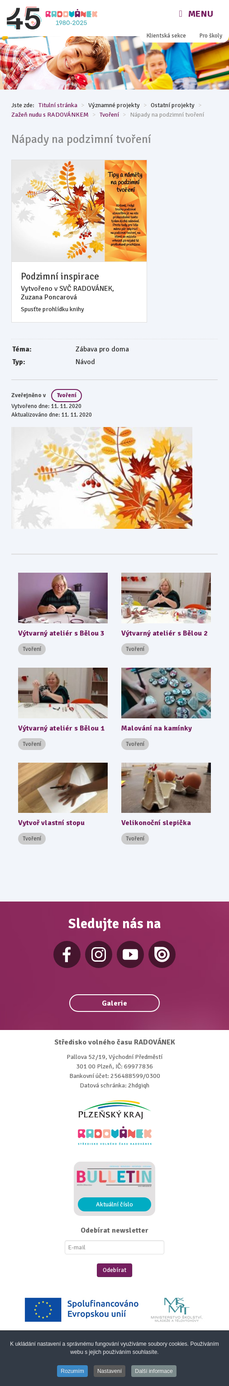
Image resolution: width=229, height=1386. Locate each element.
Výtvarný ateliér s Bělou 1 (61, 728)
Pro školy (211, 35)
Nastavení (109, 1371)
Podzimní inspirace (60, 276)
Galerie (114, 1003)
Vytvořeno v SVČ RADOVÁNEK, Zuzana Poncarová (67, 293)
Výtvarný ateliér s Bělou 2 (164, 633)
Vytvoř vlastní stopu (51, 822)
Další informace (153, 1371)
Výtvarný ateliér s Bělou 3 (61, 633)
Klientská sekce (166, 35)
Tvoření (66, 395)
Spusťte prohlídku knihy (52, 309)
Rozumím (72, 1371)
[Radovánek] (53, 18)
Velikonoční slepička (156, 822)
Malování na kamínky (156, 728)
